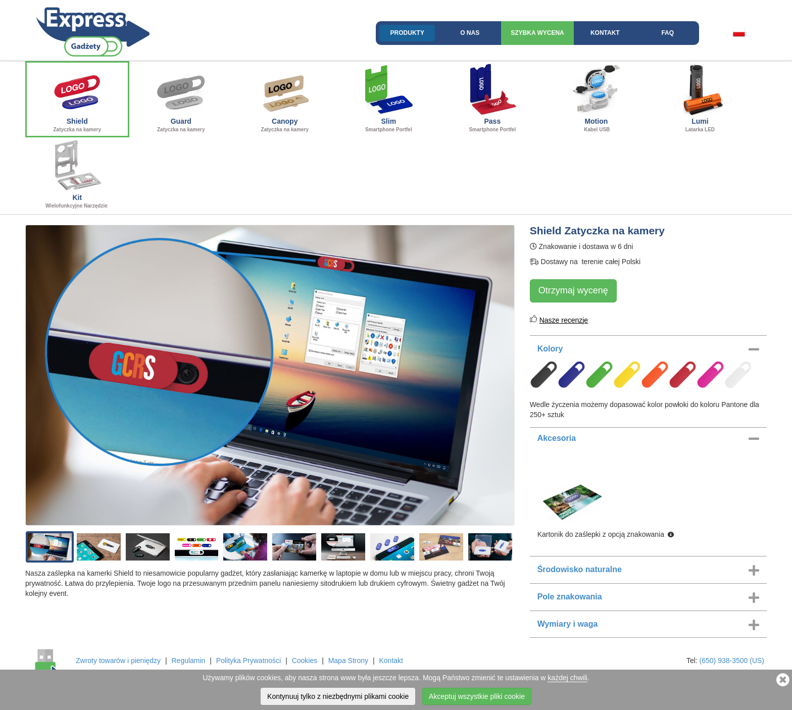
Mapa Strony (348, 660)
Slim (388, 98)
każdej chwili (567, 678)
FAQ (667, 32)
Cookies (305, 660)
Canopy (284, 98)
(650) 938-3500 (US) (732, 660)
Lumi (700, 98)
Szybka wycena (537, 32)
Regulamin (188, 660)
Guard (181, 98)
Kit (77, 174)
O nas (469, 32)
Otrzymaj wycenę (573, 290)
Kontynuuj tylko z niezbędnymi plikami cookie (338, 696)
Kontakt (605, 32)
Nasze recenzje (563, 320)
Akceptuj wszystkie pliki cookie (477, 696)
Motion (596, 98)
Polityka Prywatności (248, 660)
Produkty (407, 32)
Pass (492, 98)
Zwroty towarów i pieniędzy (118, 660)
